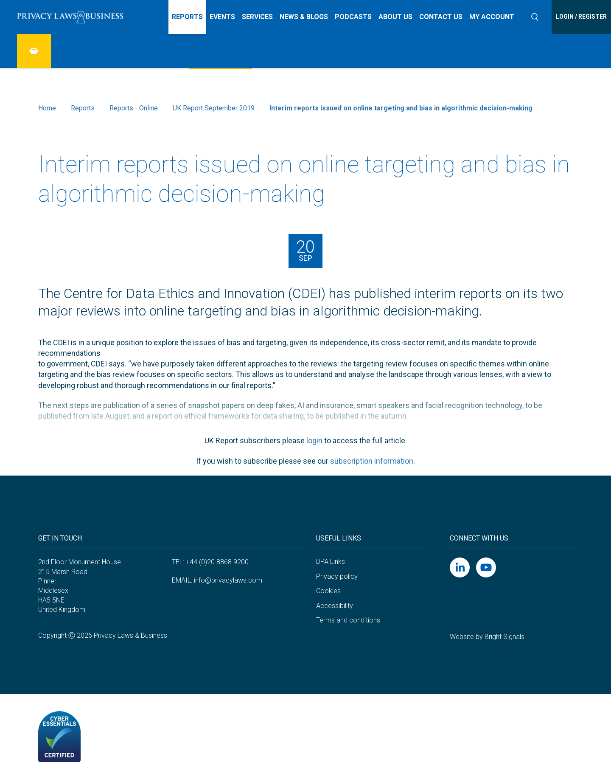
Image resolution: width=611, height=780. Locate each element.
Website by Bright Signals (487, 637)
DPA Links (330, 562)
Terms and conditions (348, 620)
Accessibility (334, 606)
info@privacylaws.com (228, 580)
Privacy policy (337, 576)
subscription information (371, 460)
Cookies (328, 591)
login (314, 440)
